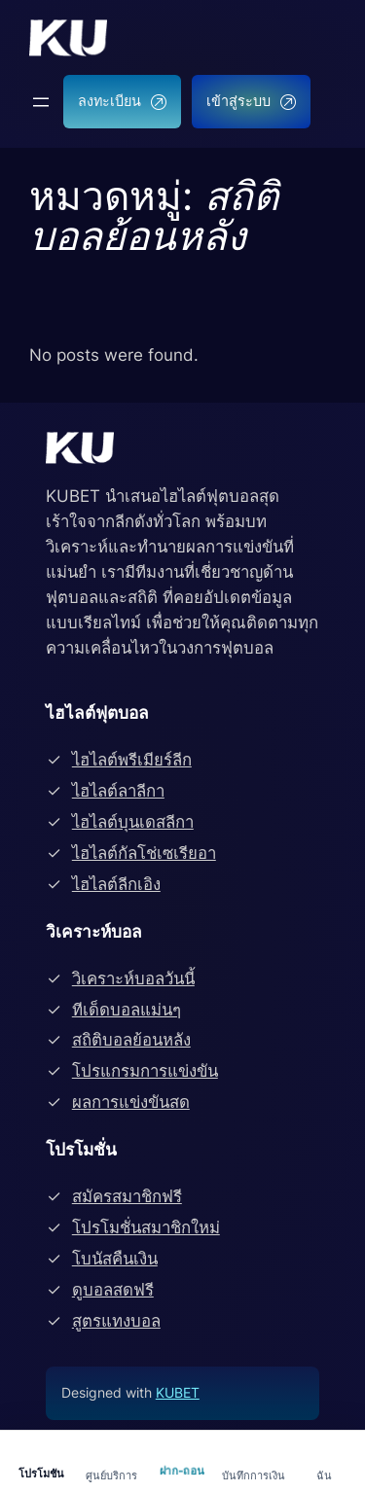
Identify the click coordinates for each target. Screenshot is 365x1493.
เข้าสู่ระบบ (251, 100)
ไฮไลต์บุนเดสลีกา (133, 822)
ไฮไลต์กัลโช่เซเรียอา (144, 853)
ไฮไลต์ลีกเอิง (116, 884)
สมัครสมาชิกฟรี (127, 1196)
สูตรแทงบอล (116, 1321)
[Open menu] (41, 102)
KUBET (178, 1392)
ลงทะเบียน (122, 100)
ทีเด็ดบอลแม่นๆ (126, 1009)
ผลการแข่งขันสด (131, 1102)
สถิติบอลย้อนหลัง (131, 1039)
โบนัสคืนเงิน (115, 1258)
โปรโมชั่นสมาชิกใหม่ (146, 1227)
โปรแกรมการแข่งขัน (145, 1071)
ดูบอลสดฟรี (113, 1289)
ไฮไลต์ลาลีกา (118, 790)
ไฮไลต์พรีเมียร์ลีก (132, 759)
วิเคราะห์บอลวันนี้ (133, 978)
